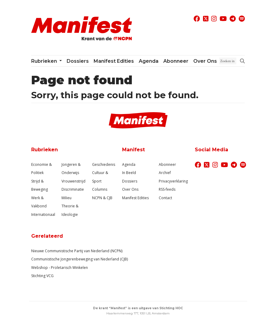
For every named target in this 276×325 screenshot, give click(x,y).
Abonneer (175, 61)
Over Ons (130, 189)
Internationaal (43, 214)
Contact (165, 197)
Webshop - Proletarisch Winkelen (59, 267)
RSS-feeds (167, 189)
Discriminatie (73, 189)
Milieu (66, 197)
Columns (99, 189)
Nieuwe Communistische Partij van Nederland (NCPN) (76, 250)
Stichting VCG (42, 275)
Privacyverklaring (173, 181)
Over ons (205, 61)
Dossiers (78, 61)
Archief (165, 172)
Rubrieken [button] (44, 61)
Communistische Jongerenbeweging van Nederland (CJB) (79, 259)
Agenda (148, 61)
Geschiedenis (103, 164)
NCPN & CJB (102, 197)
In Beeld (129, 172)
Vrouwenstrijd (73, 181)
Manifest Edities (114, 61)
